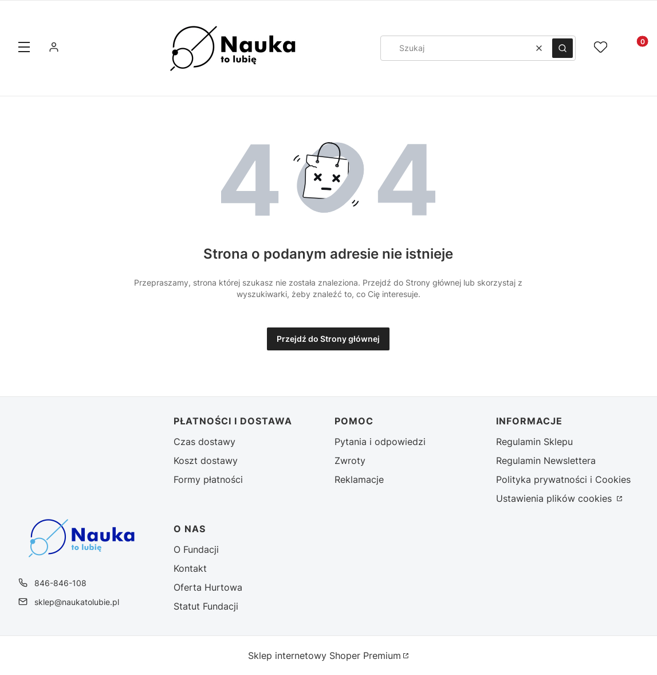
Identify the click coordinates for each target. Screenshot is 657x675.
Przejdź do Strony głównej (328, 339)
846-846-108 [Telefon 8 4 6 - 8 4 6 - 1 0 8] (60, 583)
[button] (24, 48)
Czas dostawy (204, 441)
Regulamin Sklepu (534, 441)
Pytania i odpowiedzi (380, 441)
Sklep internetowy (324, 655)
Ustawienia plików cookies (555, 498)
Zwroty (350, 460)
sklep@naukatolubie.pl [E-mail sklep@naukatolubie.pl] (76, 602)
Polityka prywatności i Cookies (563, 479)
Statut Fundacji (206, 606)
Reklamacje (359, 479)
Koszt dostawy (206, 460)
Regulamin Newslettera (546, 460)
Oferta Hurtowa (208, 587)
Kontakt (190, 568)
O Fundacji (196, 549)
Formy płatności (208, 479)
